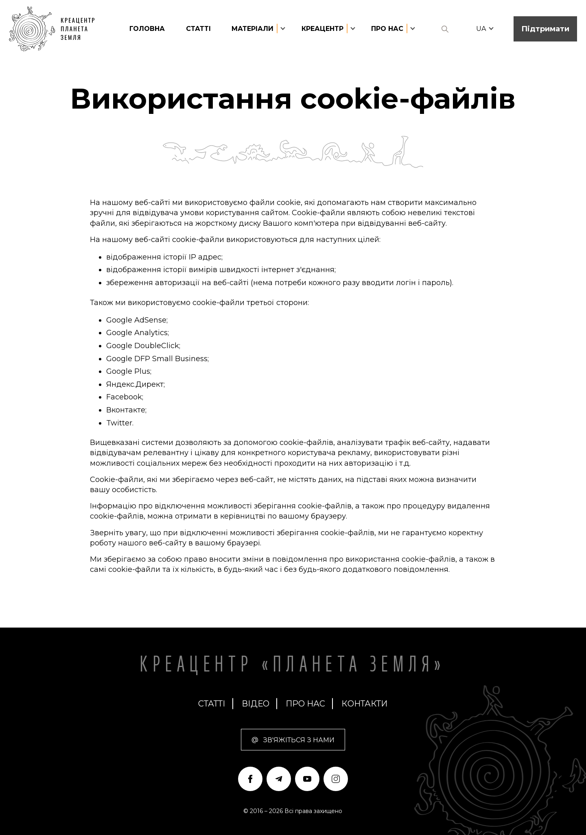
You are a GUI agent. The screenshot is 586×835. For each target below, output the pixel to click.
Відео (255, 704)
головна (147, 29)
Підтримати (545, 28)
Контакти (364, 704)
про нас (305, 704)
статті (198, 29)
